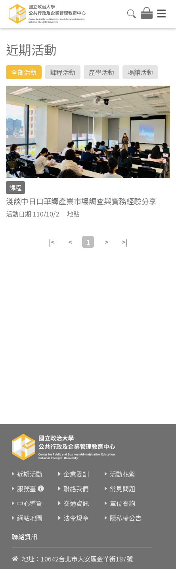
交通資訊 (76, 492)
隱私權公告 (126, 507)
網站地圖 (29, 507)
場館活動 (140, 72)
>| (124, 242)
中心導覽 (29, 492)
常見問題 (122, 478)
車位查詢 (122, 492)
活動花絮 (122, 463)
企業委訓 (76, 463)
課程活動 (62, 72)
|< (51, 242)
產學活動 (101, 72)
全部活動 (23, 72)
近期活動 (29, 463)
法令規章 (76, 507)
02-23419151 (60, 563)
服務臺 (26, 478)
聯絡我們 (76, 478)
